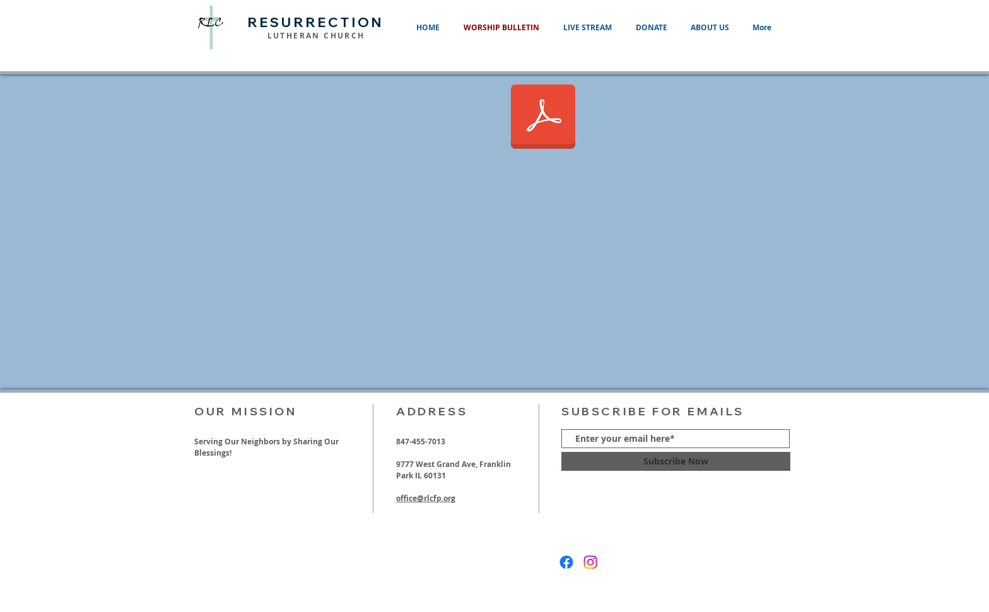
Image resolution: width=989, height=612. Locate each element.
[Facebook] (566, 562)
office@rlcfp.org (425, 498)
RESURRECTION (316, 22)
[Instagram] (590, 562)
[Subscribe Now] (675, 461)
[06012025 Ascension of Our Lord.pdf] (543, 118)
